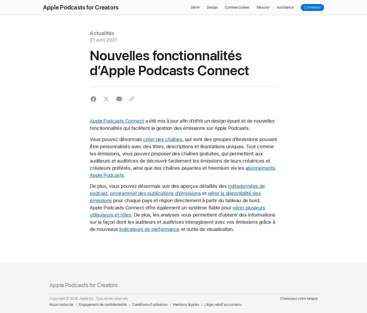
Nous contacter (61, 305)
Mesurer (263, 7)
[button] (93, 99)
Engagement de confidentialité (103, 305)
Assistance (285, 7)
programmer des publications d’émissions (155, 193)
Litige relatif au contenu (223, 305)
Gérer (195, 7)
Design (212, 7)
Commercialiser (237, 7)
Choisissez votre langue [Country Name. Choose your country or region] (299, 299)
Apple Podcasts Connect (117, 121)
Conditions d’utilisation (150, 305)
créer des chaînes (162, 139)
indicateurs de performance (149, 229)
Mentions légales (186, 305)
